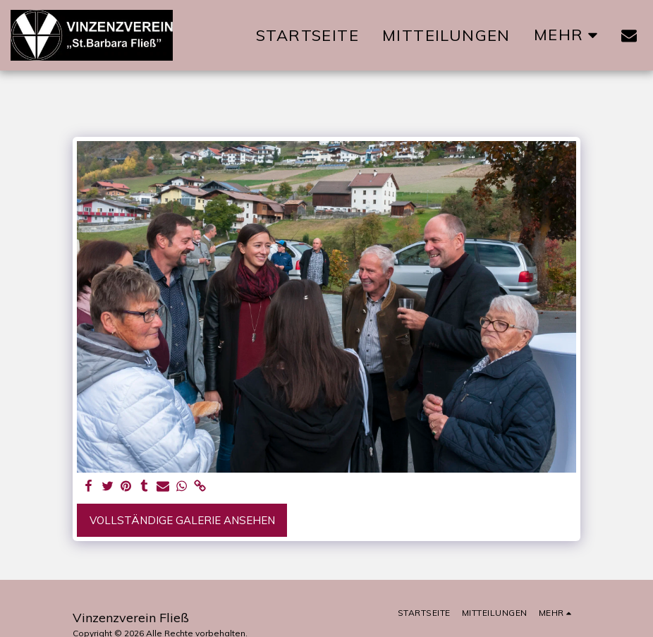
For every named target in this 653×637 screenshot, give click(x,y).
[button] (629, 35)
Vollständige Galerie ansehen (182, 520)
